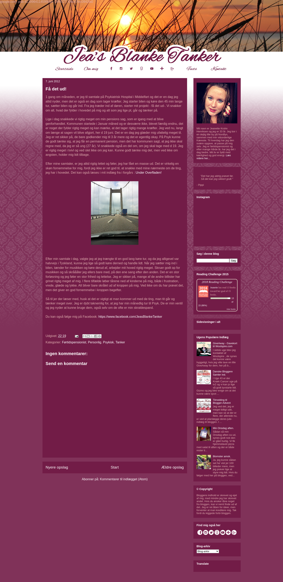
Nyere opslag (57, 467)
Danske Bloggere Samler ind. (223, 373)
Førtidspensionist (74, 342)
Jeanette (214, 287)
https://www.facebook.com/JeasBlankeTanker (130, 316)
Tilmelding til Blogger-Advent (222, 401)
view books (231, 309)
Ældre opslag (172, 467)
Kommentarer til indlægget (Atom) (124, 479)
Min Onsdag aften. (223, 428)
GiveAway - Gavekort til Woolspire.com (225, 345)
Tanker (120, 342)
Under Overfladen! (149, 172)
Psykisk (108, 342)
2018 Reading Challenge (217, 282)
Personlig (94, 342)
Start (115, 467)
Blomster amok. (222, 456)
